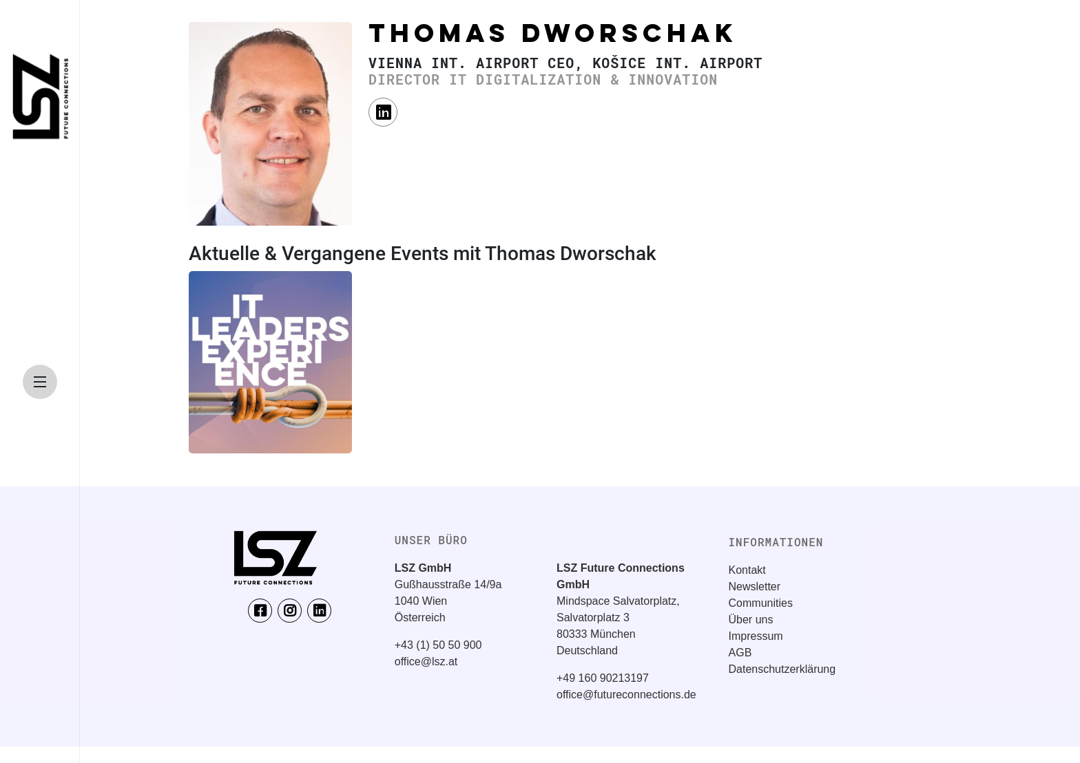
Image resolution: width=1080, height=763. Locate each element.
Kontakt (747, 570)
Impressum (756, 636)
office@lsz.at (426, 661)
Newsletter (755, 586)
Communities (761, 603)
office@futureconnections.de (626, 694)
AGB (740, 652)
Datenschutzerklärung (782, 669)
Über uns (751, 619)
